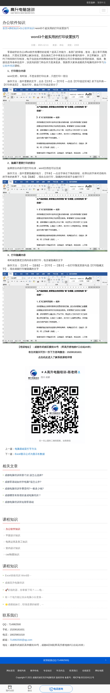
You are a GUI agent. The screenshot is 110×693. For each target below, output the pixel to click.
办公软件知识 (27, 28)
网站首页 (11, 670)
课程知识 (13, 28)
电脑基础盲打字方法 (25, 448)
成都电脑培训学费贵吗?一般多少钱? (24, 488)
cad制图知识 (12, 554)
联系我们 (73, 670)
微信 (30, 690)
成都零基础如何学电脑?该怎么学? (23, 481)
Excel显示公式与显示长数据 (30, 454)
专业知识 (47, 670)
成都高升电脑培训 (14, 582)
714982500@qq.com (21, 639)
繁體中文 (101, 2)
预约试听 (10, 690)
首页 (5, 28)
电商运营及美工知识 (16, 541)
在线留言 (86, 670)
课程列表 (21, 670)
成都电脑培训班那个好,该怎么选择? (24, 475)
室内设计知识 (13, 548)
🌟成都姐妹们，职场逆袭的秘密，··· (24, 604)
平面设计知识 (13, 535)
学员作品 (60, 670)
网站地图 (99, 670)
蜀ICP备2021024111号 (83, 677)
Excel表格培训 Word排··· (18, 575)
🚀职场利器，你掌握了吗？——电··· (24, 590)
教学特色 (34, 670)
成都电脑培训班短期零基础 (19, 502)
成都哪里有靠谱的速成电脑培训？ (23, 495)
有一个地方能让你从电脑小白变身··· (24, 597)
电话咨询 (56, 689)
